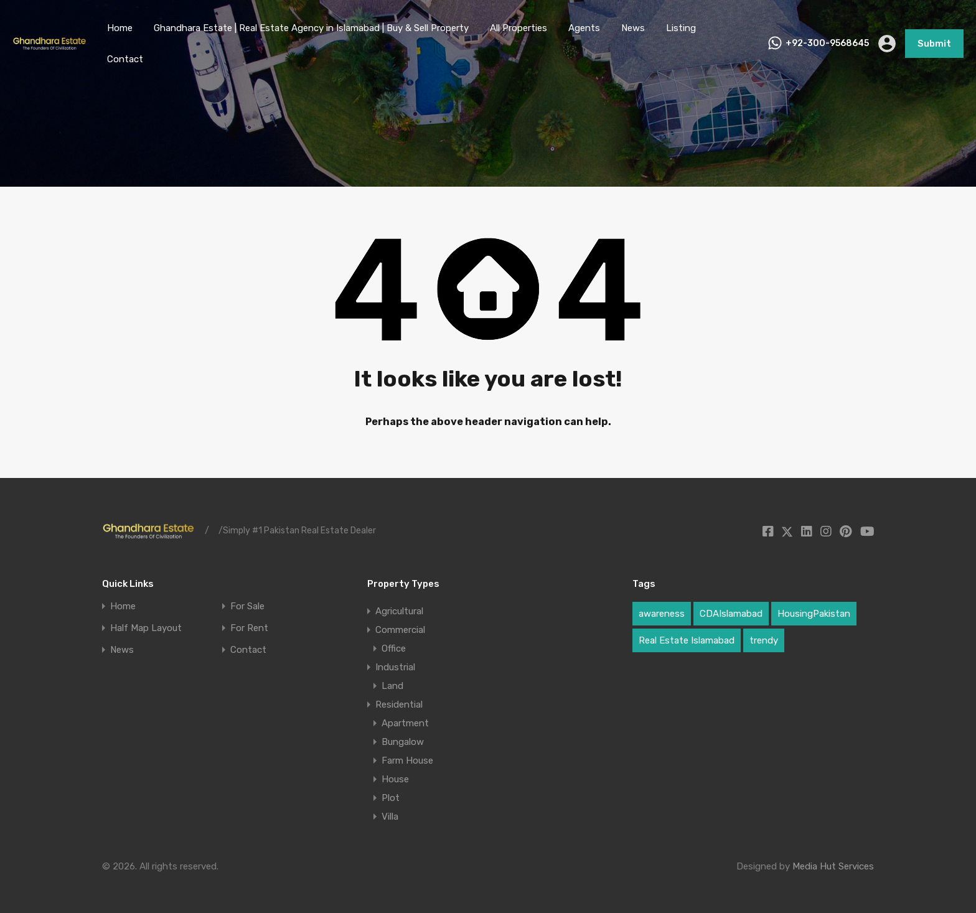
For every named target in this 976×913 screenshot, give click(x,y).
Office (394, 648)
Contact (125, 59)
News (633, 28)
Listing (681, 28)
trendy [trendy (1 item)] (763, 640)
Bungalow (403, 741)
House (395, 779)
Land (392, 685)
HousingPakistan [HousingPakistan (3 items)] (813, 613)
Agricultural (399, 611)
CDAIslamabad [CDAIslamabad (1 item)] (731, 613)
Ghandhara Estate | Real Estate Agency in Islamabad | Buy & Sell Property (311, 28)
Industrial (395, 667)
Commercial (400, 629)
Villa (390, 816)
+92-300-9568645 (827, 44)
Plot (391, 797)
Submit (934, 43)
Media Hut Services (833, 866)
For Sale (247, 606)
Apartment (405, 723)
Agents (584, 28)
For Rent (249, 628)
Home (120, 28)
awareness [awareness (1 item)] (662, 613)
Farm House (407, 760)
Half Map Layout (146, 628)
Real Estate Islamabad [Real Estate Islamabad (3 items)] (686, 640)
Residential (399, 704)
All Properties (518, 28)
